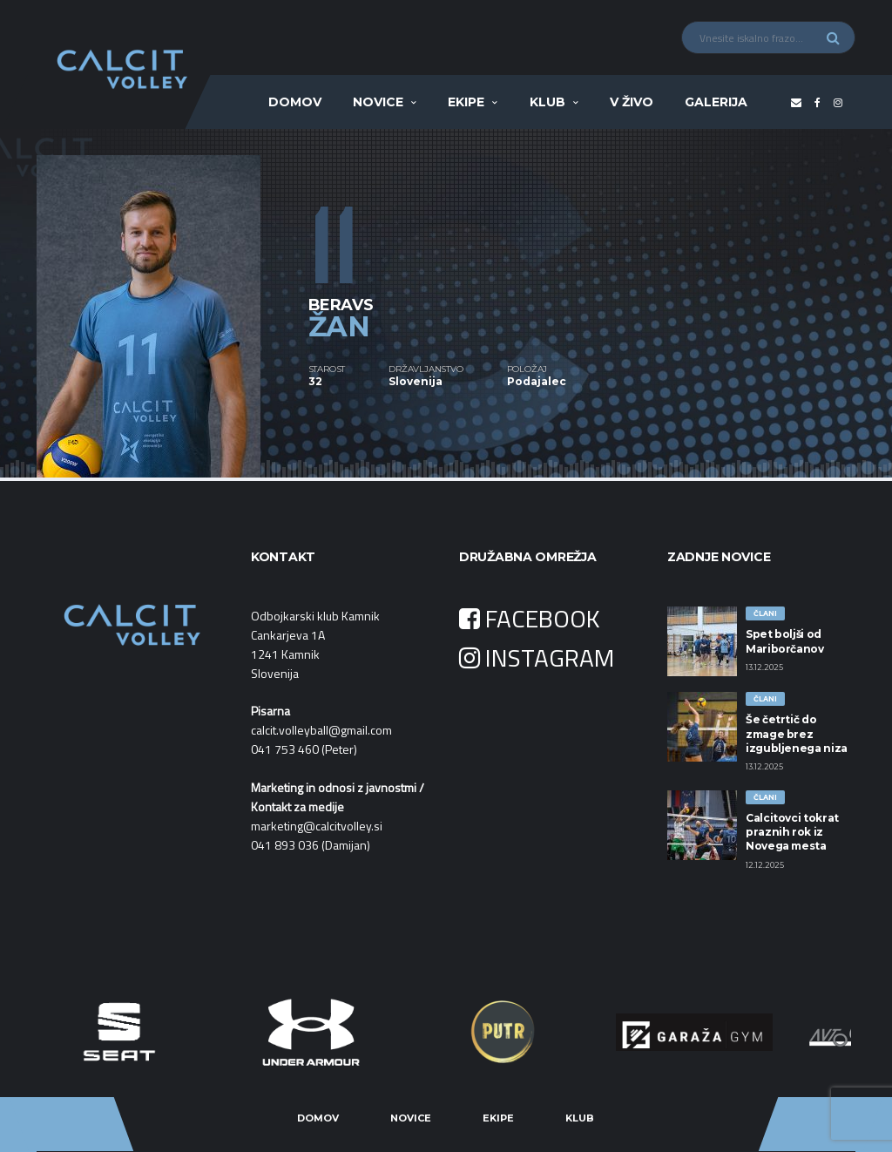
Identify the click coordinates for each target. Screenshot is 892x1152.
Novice (378, 102)
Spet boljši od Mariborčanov (785, 640)
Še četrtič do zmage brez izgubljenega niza (797, 733)
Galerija (716, 102)
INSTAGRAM (536, 657)
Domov (294, 102)
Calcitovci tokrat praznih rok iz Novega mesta (792, 831)
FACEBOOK (529, 618)
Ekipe (466, 102)
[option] (172, 303)
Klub (547, 102)
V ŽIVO (631, 102)
